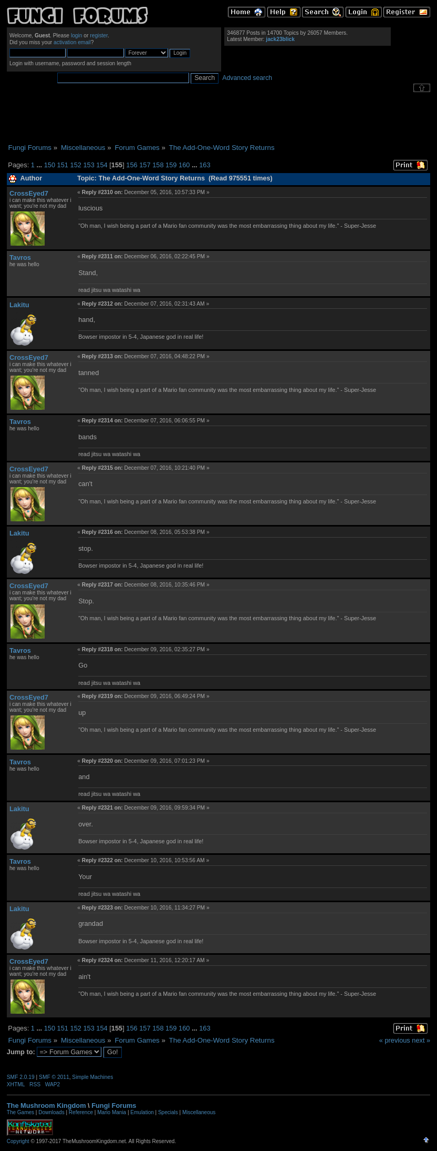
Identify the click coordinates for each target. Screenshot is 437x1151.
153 (88, 165)
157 (144, 165)
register (99, 35)
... (40, 165)
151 (62, 165)
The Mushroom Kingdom (46, 1105)
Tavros (20, 257)
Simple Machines (92, 1077)
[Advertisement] (218, 118)
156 (131, 165)
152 (75, 165)
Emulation (141, 1112)
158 (157, 165)
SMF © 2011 (54, 1077)
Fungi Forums (113, 1105)
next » (421, 1040)
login (76, 35)
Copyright (18, 1141)
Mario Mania (111, 1112)
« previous (394, 1040)
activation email (72, 42)
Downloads (51, 1112)
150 (49, 165)
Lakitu (19, 305)
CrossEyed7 (28, 193)
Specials (168, 1112)
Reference (81, 1112)
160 (184, 165)
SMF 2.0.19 (21, 1077)
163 (204, 165)
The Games (20, 1112)
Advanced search (247, 78)
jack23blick (280, 39)
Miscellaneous (198, 1112)
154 (101, 165)
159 (170, 165)
